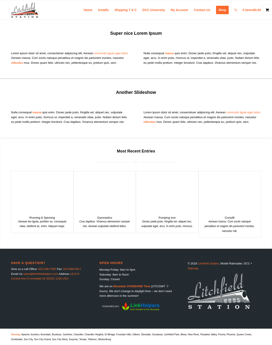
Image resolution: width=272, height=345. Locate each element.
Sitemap (193, 268)
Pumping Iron (167, 217)
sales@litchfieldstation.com (40, 274)
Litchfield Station (208, 263)
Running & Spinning (42, 217)
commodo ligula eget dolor (111, 53)
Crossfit (229, 217)
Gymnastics (104, 217)
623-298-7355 (47, 269)
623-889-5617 (72, 269)
